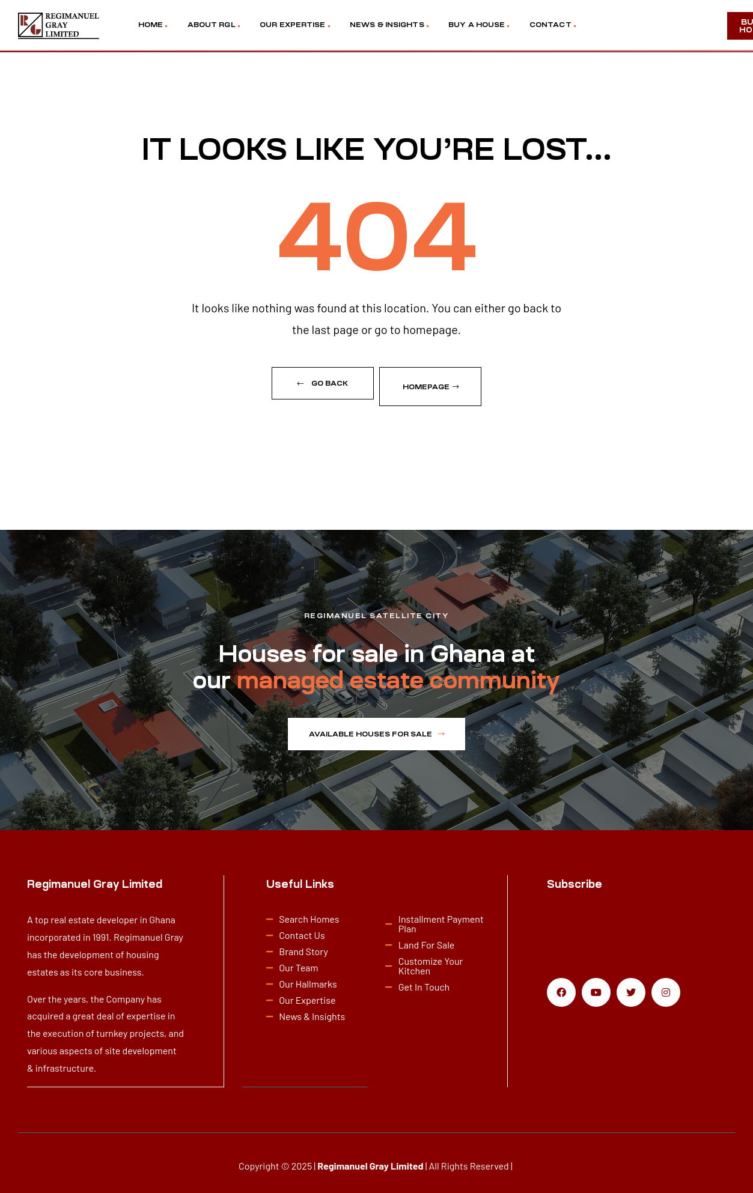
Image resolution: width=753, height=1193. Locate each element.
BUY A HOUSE (476, 24)
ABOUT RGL (211, 24)
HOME (150, 24)
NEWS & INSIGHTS (387, 24)
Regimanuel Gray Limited (370, 1159)
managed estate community (398, 674)
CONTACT (550, 24)
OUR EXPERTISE (292, 24)
